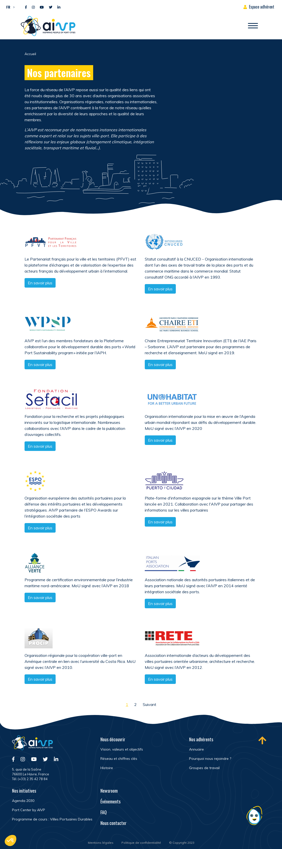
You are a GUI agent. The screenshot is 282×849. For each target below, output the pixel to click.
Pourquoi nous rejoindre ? (210, 758)
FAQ (103, 812)
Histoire (106, 768)
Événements (110, 801)
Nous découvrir (112, 739)
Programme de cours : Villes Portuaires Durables (52, 819)
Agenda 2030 (23, 800)
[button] (9, 7)
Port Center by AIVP (28, 810)
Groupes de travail (204, 768)
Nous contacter (113, 823)
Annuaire (196, 749)
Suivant (149, 704)
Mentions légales (100, 842)
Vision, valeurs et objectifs (121, 749)
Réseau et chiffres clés (118, 758)
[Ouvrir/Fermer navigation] (253, 26)
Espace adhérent (261, 7)
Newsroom (109, 790)
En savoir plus (40, 282)
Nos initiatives (24, 790)
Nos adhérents (201, 739)
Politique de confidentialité (141, 842)
